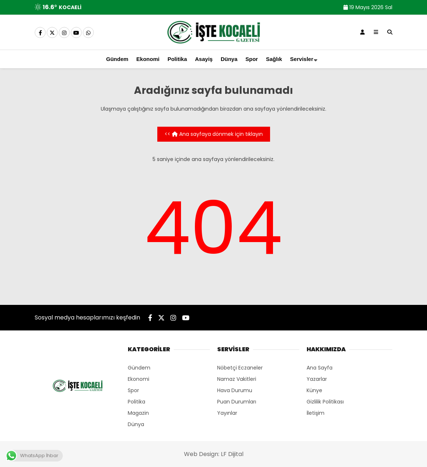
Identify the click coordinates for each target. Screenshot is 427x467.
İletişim (315, 413)
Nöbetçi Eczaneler (240, 367)
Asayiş (203, 59)
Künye (314, 390)
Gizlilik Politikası (325, 401)
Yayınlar (227, 413)
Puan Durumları (236, 401)
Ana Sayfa (319, 367)
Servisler (301, 59)
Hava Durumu (234, 390)
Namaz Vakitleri (236, 379)
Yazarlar (317, 379)
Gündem (117, 59)
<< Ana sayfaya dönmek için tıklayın (214, 134)
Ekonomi (147, 59)
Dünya (229, 59)
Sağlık (274, 59)
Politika (177, 59)
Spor (252, 59)
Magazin (138, 413)
